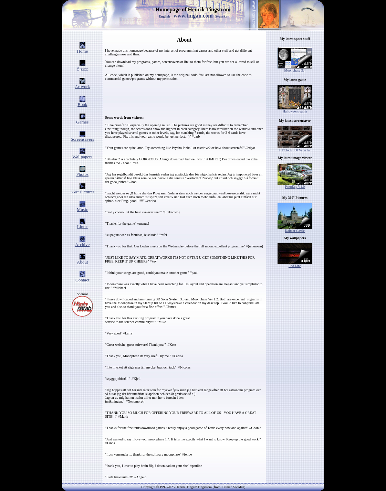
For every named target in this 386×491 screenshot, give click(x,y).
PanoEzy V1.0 (295, 185)
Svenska (221, 16)
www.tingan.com (193, 16)
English (164, 16)
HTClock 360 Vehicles (295, 150)
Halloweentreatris (295, 109)
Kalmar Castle (295, 229)
